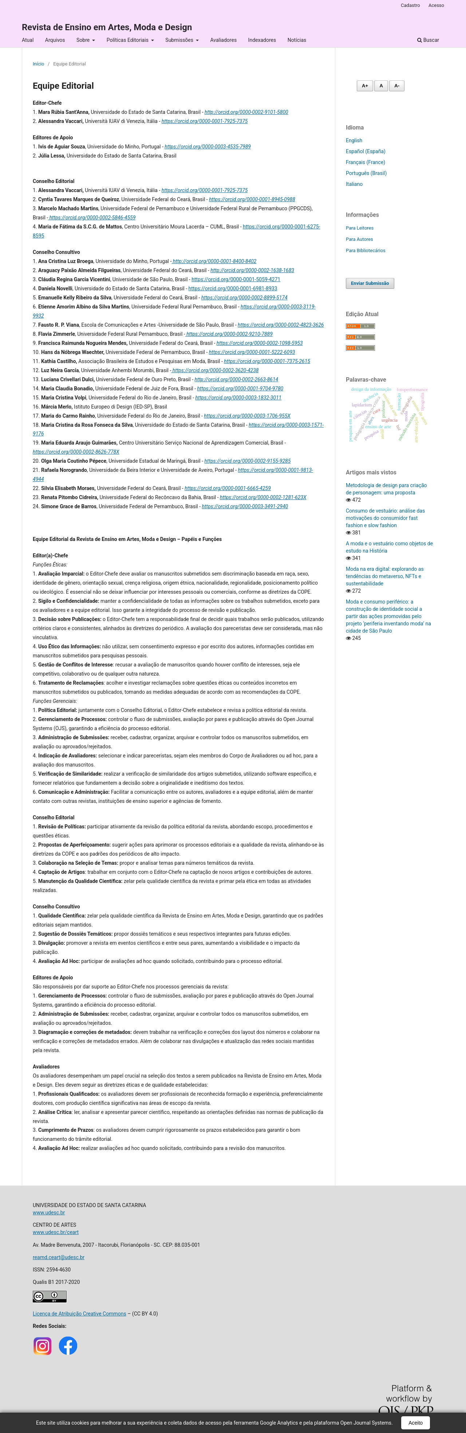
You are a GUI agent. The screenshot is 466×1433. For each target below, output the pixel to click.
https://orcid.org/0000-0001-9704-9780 (240, 388)
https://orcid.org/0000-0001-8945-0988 (252, 199)
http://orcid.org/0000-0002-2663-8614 (237, 379)
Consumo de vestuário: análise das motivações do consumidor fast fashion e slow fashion (385, 518)
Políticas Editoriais (128, 40)
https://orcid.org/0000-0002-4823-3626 (281, 325)
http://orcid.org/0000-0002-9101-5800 (246, 112)
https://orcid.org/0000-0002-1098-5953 (260, 343)
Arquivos (55, 40)
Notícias (297, 40)
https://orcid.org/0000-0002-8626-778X (76, 452)
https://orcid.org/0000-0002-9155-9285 (248, 461)
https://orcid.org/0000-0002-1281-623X (263, 497)
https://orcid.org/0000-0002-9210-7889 (229, 334)
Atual (27, 40)
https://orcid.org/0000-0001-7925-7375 (205, 121)
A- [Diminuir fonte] (396, 85)
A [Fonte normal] (381, 85)
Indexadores (262, 40)
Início (38, 64)
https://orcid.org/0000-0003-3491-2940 (245, 506)
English (354, 140)
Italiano (354, 184)
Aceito (415, 1423)
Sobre (83, 40)
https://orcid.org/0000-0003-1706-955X (247, 416)
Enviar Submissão (370, 283)
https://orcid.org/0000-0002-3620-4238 (214, 370)
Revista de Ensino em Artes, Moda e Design (107, 27)
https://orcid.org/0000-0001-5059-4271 (235, 279)
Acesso (436, 5)
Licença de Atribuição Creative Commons (79, 1314)
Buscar (428, 40)
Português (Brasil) (366, 173)
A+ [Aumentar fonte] (365, 85)
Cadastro (410, 5)
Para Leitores (360, 228)
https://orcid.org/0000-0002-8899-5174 (244, 297)
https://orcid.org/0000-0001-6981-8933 (233, 288)
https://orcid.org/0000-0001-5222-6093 (252, 352)
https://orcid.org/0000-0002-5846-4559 (91, 217)
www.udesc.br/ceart (56, 1232)
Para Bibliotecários (366, 250)
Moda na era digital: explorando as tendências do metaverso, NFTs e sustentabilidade (385, 576)
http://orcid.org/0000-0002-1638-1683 (252, 270)
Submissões (179, 40)
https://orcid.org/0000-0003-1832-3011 (238, 398)
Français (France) (365, 162)
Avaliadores (223, 40)
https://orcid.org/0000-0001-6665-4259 (228, 488)
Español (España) (366, 151)
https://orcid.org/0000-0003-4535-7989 (208, 147)
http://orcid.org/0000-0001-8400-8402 (213, 261)
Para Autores (359, 239)
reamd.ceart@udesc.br (58, 1257)
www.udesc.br (49, 1212)
